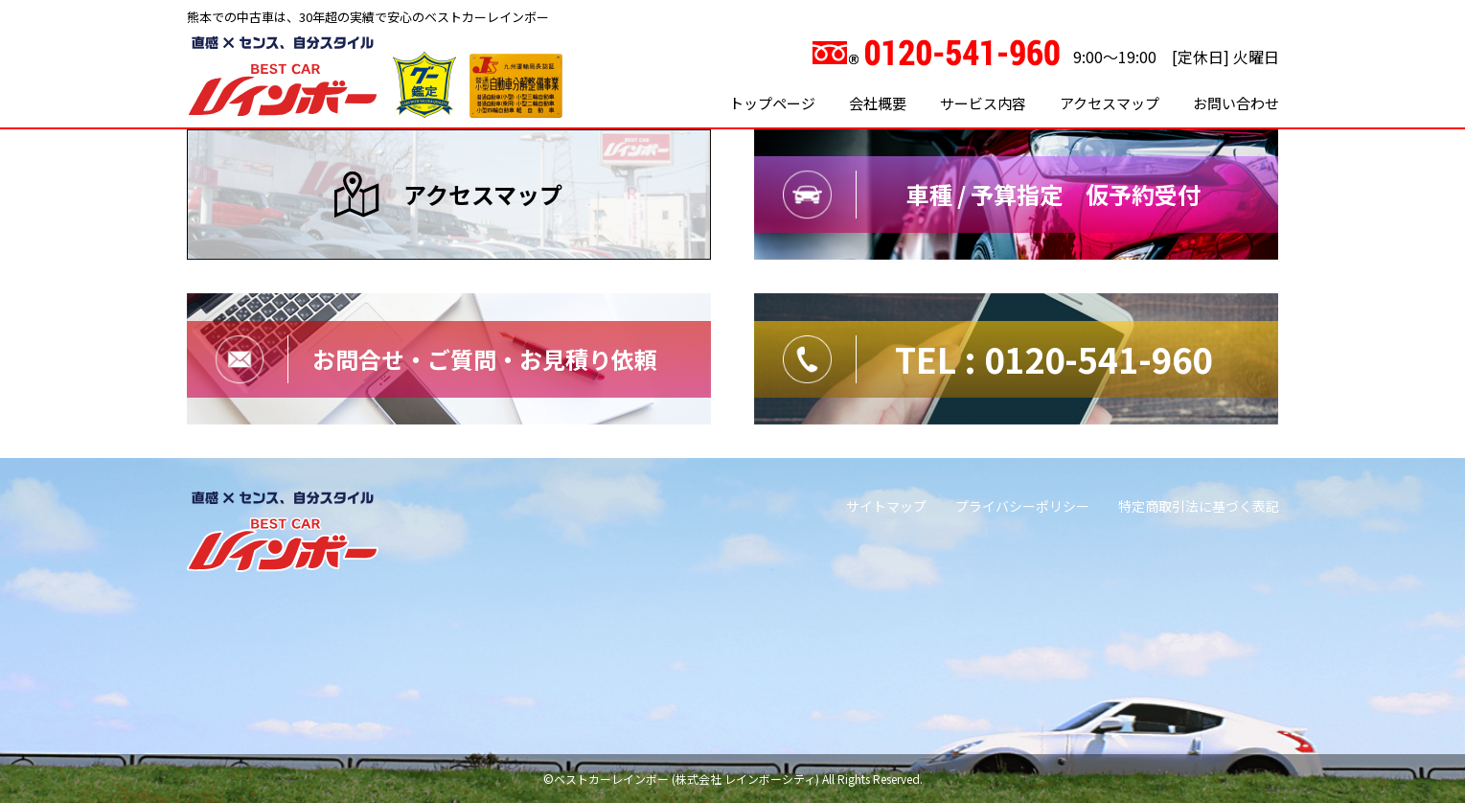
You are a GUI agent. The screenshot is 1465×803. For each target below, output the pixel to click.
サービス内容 (983, 103)
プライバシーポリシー (1022, 506)
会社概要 (877, 103)
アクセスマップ (1109, 103)
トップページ (772, 103)
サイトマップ (886, 506)
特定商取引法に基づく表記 (1198, 506)
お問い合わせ (1236, 103)
